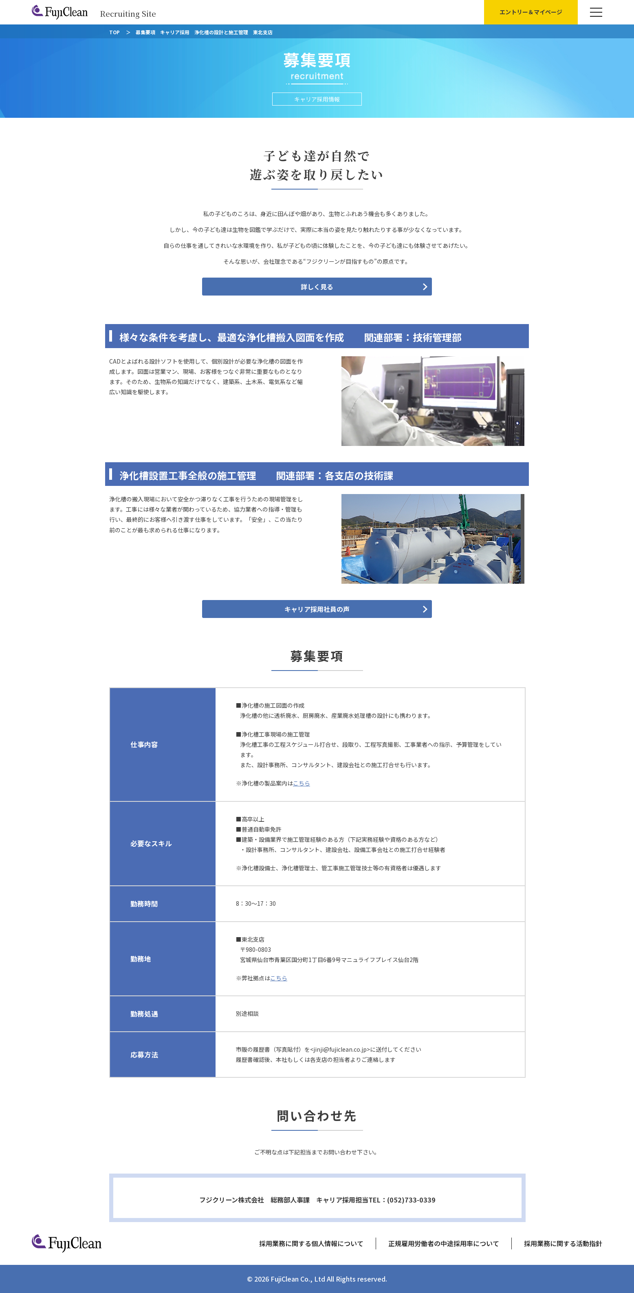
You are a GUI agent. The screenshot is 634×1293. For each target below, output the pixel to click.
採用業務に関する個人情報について (311, 1243)
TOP (114, 32)
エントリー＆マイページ (531, 12)
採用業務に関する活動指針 (563, 1243)
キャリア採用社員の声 (317, 609)
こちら (301, 783)
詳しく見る (317, 286)
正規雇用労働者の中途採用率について (443, 1243)
